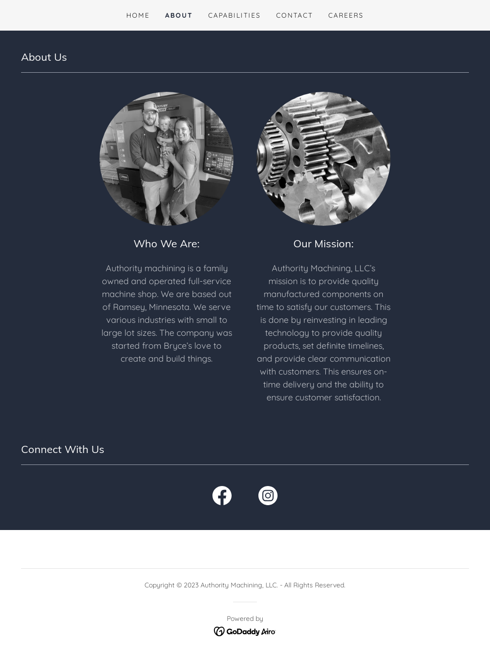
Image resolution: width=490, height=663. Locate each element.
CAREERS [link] (346, 15)
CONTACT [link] (294, 15)
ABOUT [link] (179, 15)
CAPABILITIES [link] (234, 15)
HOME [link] (138, 15)
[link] (222, 497)
